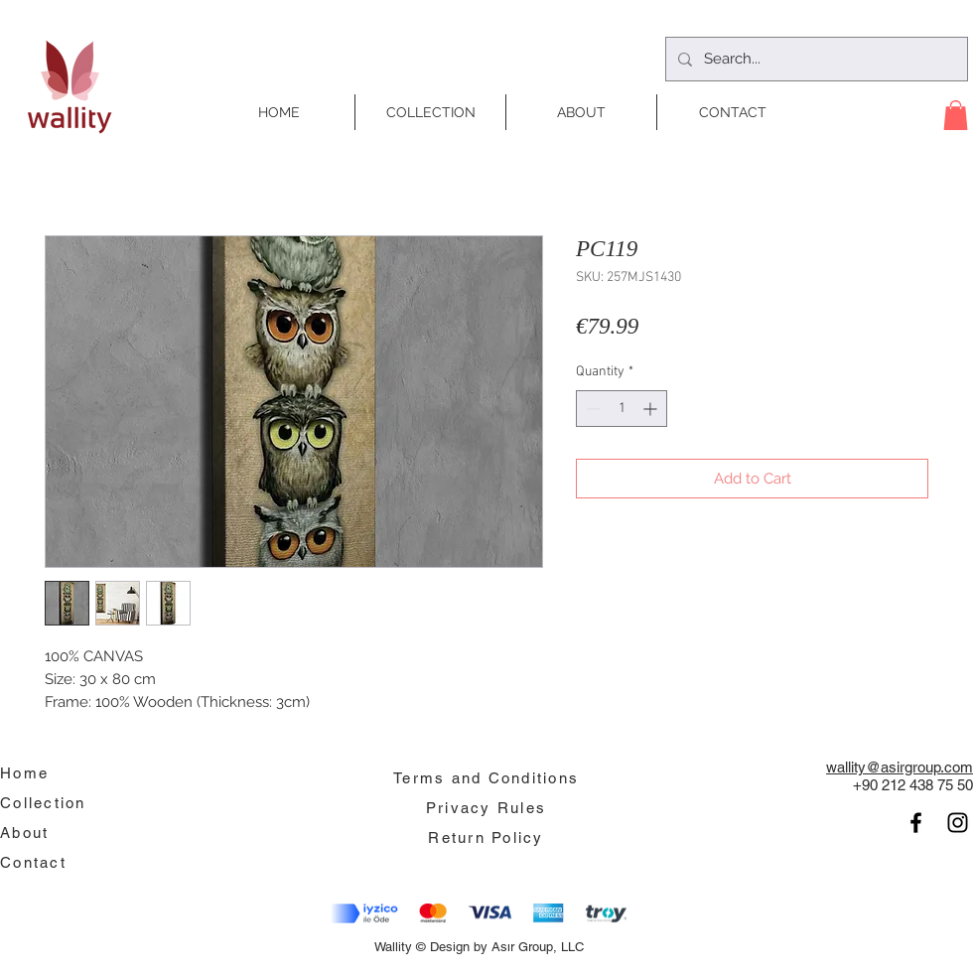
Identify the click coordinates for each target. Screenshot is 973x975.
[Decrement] (591, 408)
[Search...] (814, 59)
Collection (43, 802)
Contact (33, 862)
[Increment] (651, 408)
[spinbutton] (621, 408)
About (24, 832)
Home (24, 773)
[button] (955, 115)
